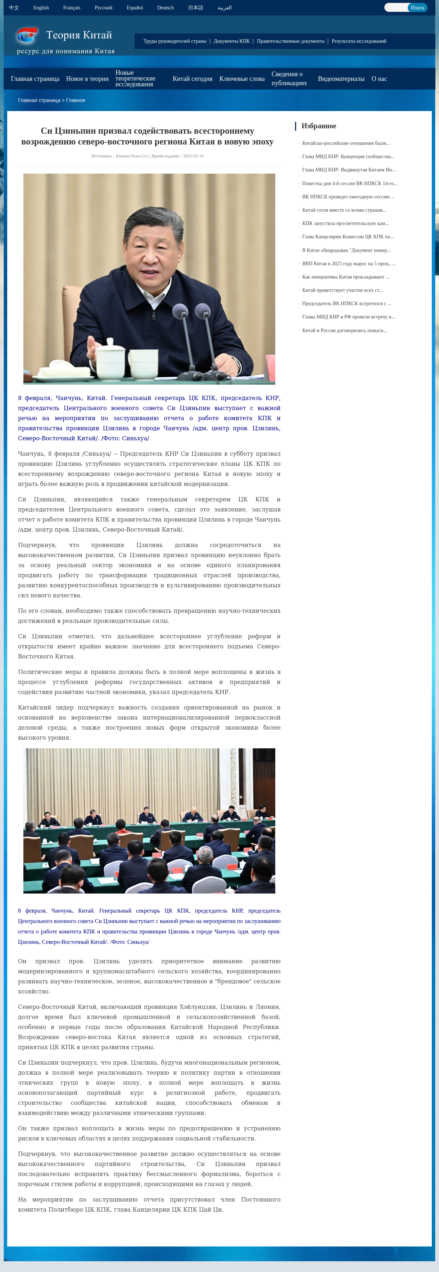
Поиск (418, 7)
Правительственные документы (291, 41)
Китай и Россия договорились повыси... (344, 330)
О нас (379, 78)
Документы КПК (232, 41)
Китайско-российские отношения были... (346, 143)
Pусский (103, 7)
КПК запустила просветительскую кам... (345, 223)
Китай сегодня (193, 78)
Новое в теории (87, 78)
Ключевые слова (242, 78)
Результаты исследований (359, 41)
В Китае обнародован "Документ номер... (346, 250)
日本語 (195, 7)
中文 (14, 7)
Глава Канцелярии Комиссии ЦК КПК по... (348, 236)
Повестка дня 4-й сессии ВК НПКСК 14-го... (350, 183)
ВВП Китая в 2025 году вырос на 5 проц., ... (349, 263)
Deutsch (165, 7)
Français (71, 7)
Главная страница (35, 78)
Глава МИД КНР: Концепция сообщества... (348, 156)
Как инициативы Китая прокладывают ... (345, 277)
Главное (76, 100)
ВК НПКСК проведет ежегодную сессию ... (348, 196)
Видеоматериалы (341, 78)
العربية (225, 7)
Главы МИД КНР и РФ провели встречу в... (348, 317)
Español (135, 7)
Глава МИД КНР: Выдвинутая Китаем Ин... (349, 170)
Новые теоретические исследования (135, 78)
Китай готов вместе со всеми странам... (344, 210)
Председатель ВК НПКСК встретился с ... (347, 303)
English (41, 7)
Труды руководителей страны (175, 41)
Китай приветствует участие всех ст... (342, 290)
